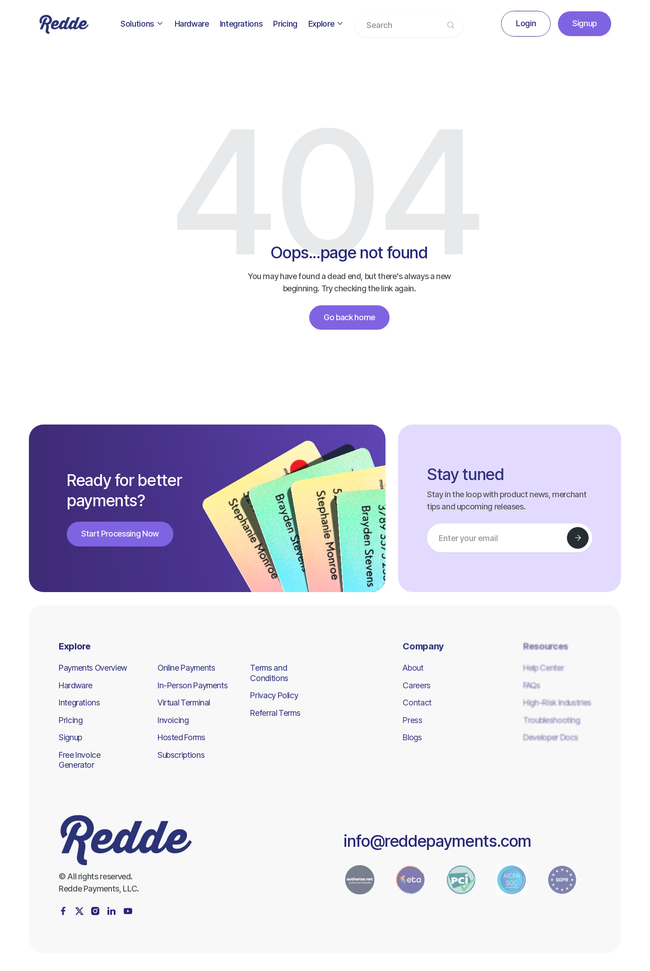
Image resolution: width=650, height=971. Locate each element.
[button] (142, 24)
